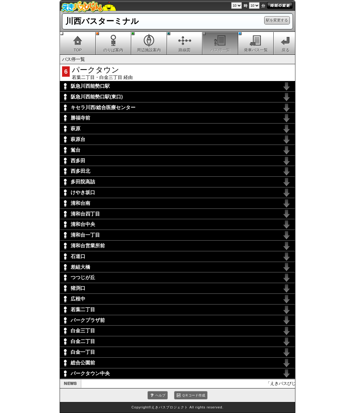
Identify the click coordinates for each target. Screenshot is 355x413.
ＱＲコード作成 (193, 395)
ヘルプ (160, 395)
